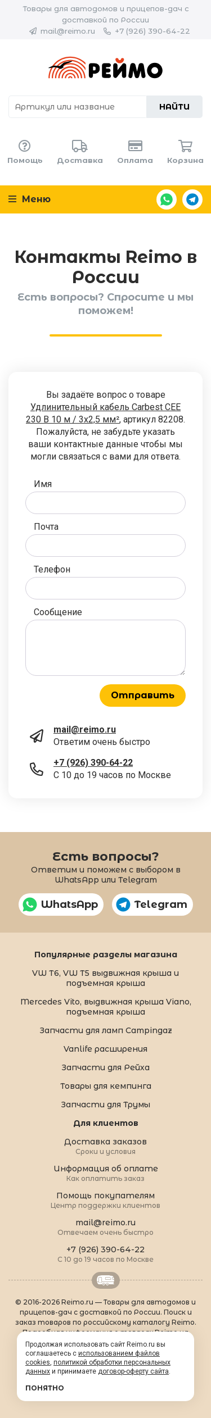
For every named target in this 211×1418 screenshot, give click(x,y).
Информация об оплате (105, 1173)
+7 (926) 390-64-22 (152, 30)
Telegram (192, 199)
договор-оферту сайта (133, 1371)
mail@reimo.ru (68, 30)
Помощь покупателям (105, 1199)
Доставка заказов (105, 1146)
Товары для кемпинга (105, 1086)
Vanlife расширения (105, 1049)
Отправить (142, 695)
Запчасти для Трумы (105, 1104)
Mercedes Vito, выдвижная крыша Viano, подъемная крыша (105, 1007)
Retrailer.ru (106, 1280)
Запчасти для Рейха (105, 1067)
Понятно (44, 1388)
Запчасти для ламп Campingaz (105, 1030)
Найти (174, 107)
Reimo (105, 67)
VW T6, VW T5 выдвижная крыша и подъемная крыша (105, 978)
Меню (29, 199)
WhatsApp (166, 199)
